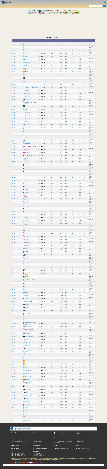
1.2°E (13, 273)
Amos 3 (26, 146)
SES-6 (26, 392)
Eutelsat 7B (27, 248)
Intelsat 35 (27, 373)
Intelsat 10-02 (27, 289)
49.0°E (13, 99)
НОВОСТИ (4, 5)
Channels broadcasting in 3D (82, 448)
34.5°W (13, 373)
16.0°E (13, 233)
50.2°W (13, 404)
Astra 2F (26, 177)
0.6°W (13, 280)
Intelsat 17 (27, 56)
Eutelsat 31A (27, 223)
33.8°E (13, 146)
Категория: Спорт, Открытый (18, 453)
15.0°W (13, 336)
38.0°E (13, 134)
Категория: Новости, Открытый (18, 454)
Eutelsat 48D (27, 382)
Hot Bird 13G (27, 239)
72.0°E (13, 47)
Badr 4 (26, 155)
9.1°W (13, 323)
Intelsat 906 (27, 62)
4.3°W (13, 298)
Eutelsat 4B (27, 261)
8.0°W (13, 317)
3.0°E (13, 264)
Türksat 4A (27, 118)
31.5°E (13, 158)
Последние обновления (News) (18, 436)
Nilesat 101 (27, 152)
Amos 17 (26, 230)
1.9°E (13, 270)
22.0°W (13, 348)
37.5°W (13, 386)
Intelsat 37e (27, 342)
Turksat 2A (27, 195)
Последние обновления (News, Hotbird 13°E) (64, 436)
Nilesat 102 (27, 304)
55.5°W (13, 411)
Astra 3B (26, 198)
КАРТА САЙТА (48, 5)
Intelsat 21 (27, 414)
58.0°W (13, 414)
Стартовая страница (20, 428)
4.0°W (13, 295)
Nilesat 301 (27, 307)
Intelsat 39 (27, 65)
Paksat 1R (27, 137)
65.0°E (13, 59)
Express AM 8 (28, 333)
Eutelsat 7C (27, 251)
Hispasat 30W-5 (28, 361)
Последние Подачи (38, 454)
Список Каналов (57, 445)
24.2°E (13, 195)
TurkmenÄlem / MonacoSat (31, 87)
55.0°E (13, 78)
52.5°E (13, 84)
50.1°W (13, 401)
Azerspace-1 (27, 106)
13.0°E (13, 236)
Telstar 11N (27, 389)
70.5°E (13, 50)
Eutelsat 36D (27, 143)
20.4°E (13, 211)
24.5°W (13, 351)
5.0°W (13, 301)
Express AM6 (27, 81)
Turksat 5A (27, 161)
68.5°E (13, 53)
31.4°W (13, 367)
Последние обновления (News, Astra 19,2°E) (85, 436)
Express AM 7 (28, 124)
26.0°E (13, 183)
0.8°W (13, 276)
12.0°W (13, 330)
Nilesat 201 (27, 310)
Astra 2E (26, 174)
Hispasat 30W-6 (28, 364)
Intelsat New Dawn (28, 370)
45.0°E (13, 109)
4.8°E (13, 254)
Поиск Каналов (79, 441)
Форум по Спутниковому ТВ (39, 455)
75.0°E (13, 44)
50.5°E (13, 93)
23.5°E (13, 198)
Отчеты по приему (36, 445)
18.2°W (13, 345)
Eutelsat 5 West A (28, 322)
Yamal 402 (27, 77)
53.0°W (13, 407)
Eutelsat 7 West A (28, 313)
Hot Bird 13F (27, 236)
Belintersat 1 (27, 90)
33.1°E (13, 152)
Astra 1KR (27, 227)
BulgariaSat (27, 270)
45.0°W (13, 395)
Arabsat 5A (27, 171)
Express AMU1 (28, 140)
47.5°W (13, 398)
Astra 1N (26, 217)
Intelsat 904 (27, 367)
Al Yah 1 (26, 84)
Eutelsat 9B (27, 245)
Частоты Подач (37, 453)
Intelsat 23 (27, 407)
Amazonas (27, 379)
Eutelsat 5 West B (28, 301)
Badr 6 (26, 211)
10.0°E (13, 242)
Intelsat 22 (27, 47)
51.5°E (13, 90)
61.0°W (13, 417)
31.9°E (13, 155)
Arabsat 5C (27, 208)
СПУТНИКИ (10, 5)
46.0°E (13, 106)
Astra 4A (26, 257)
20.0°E (13, 208)
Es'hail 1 (26, 192)
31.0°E (13, 161)
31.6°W (13, 370)
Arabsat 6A (27, 164)
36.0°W (13, 376)
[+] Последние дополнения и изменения (19, 441)
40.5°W (13, 392)
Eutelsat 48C (27, 272)
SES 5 (26, 254)
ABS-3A (26, 292)
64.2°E (13, 62)
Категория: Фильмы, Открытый (18, 455)
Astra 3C (26, 201)
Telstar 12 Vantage (29, 336)
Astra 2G (26, 180)
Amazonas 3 (27, 417)
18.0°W (13, 342)
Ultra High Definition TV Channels (62, 448)
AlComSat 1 (27, 354)
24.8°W (13, 355)
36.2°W (13, 379)
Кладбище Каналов (15, 448)
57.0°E (13, 71)
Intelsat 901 (27, 358)
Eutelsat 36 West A (28, 102)
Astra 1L (26, 351)
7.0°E (13, 248)
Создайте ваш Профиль (37, 433)
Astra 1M (27, 214)
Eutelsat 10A (27, 329)
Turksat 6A (27, 121)
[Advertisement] (53, 24)
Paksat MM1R (28, 134)
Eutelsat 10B (27, 242)
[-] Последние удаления (37, 441)
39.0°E (13, 127)
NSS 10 (26, 386)
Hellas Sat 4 (27, 130)
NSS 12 (26, 71)
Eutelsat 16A (27, 233)
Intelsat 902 (27, 401)
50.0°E (13, 96)
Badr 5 (26, 167)
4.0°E (13, 261)
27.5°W (13, 358)
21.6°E (13, 205)
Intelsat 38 (27, 109)
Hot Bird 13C (27, 404)
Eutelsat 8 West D (28, 317)
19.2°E (13, 214)
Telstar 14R (27, 420)
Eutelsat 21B (27, 205)
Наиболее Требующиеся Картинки (40, 448)
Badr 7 (26, 186)
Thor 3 (26, 298)
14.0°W (13, 333)
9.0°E (13, 245)
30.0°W (13, 361)
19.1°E (13, 223)
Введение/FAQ (14, 432)
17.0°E (13, 230)
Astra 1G (26, 158)
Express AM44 (28, 326)
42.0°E (13, 112)
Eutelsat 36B (27, 93)
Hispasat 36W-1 (28, 376)
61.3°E (13, 68)
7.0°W (13, 304)
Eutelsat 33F (27, 149)
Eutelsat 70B (27, 50)
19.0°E (13, 227)
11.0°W (13, 326)
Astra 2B (26, 280)
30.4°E (13, 168)
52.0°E (13, 87)
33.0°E (13, 149)
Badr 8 (26, 183)
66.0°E (13, 56)
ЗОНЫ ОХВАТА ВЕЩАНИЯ (30, 5)
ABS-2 (26, 44)
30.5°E (13, 164)
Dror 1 (26, 295)
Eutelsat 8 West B (28, 320)
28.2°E (13, 174)
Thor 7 (26, 276)
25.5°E (13, 192)
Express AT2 (27, 74)
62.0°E (13, 65)
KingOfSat (99, 464)
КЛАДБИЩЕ (40, 5)
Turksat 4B (27, 96)
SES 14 (26, 398)
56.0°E (13, 75)
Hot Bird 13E (27, 339)
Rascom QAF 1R (28, 267)
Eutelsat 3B (27, 264)
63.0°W (13, 420)
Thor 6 (26, 286)
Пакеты (21, 5)
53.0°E (13, 81)
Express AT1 (27, 68)
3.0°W (13, 292)
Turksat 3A (27, 115)
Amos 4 (26, 59)
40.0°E (13, 124)
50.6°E (13, 103)
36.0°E (13, 140)
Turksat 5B (27, 112)
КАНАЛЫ (16, 5)
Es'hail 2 (26, 189)
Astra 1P (26, 220)
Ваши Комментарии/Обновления (60, 433)
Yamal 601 (27, 99)
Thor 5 (26, 283)
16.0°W (13, 339)
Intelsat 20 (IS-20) (28, 53)
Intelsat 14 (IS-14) (28, 395)
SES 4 (26, 348)
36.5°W (13, 383)
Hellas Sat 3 (27, 127)
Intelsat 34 (27, 410)
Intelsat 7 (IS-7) (28, 345)
